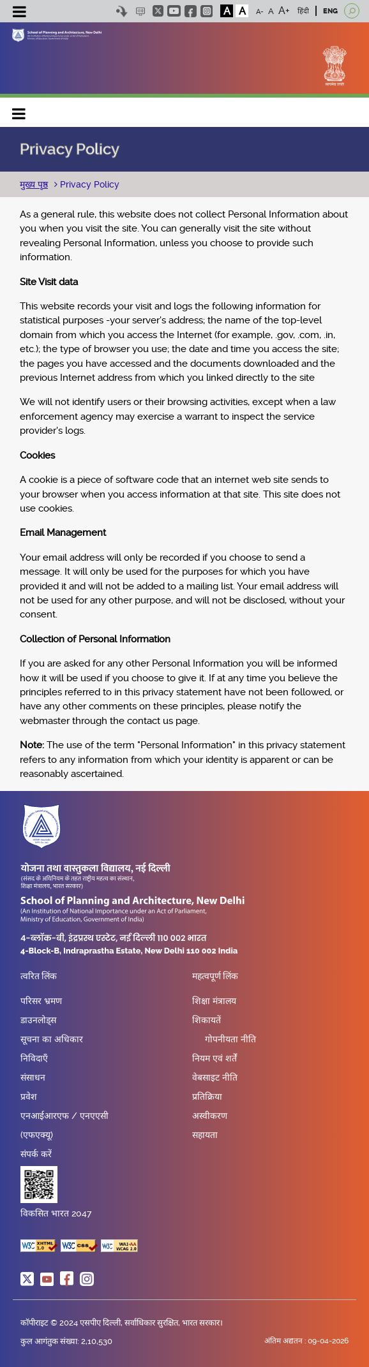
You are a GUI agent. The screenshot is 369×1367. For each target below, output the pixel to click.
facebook (190, 11)
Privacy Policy (88, 184)
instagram (206, 11)
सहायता (205, 1135)
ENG (330, 11)
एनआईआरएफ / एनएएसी (64, 1116)
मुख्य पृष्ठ (34, 184)
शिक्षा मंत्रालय (214, 1001)
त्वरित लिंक (38, 977)
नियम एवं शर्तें (214, 1058)
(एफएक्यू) (36, 1135)
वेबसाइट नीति (214, 1077)
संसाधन (32, 1077)
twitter (158, 11)
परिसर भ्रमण (41, 1001)
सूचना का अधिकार (51, 1039)
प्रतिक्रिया (207, 1096)
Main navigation (19, 110)
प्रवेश (28, 1096)
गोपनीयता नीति (230, 1039)
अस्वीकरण (209, 1116)
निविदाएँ (34, 1058)
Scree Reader (140, 11)
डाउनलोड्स (38, 1020)
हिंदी (303, 11)
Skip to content (122, 11)
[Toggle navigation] (19, 13)
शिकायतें (206, 1020)
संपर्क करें (36, 1154)
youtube (174, 11)
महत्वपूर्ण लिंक (215, 977)
